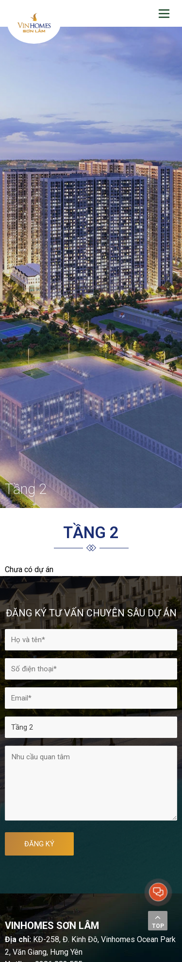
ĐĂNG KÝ (39, 844)
